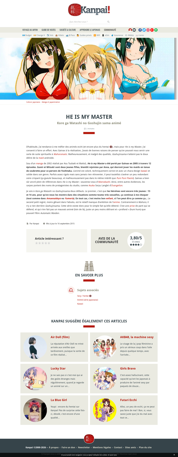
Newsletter (84, 447)
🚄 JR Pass (70, 35)
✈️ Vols (50, 35)
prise (132, 205)
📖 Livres (140, 35)
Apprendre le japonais (90, 29)
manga (39, 163)
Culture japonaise (33, 102)
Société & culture (68, 29)
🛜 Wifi (97, 35)
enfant (109, 198)
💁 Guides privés (84, 35)
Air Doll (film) (60, 337)
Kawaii (80, 303)
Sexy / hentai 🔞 (84, 295)
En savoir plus (112, 455)
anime (116, 202)
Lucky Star (58, 368)
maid (41, 157)
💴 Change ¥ (39, 35)
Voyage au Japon (30, 29)
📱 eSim (105, 35)
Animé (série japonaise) (87, 299)
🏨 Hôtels (59, 35)
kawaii (144, 170)
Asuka (92, 185)
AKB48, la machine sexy (137, 337)
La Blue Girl (59, 400)
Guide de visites (49, 29)
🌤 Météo (129, 35)
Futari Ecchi (128, 400)
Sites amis (130, 447)
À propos (54, 447)
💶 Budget (27, 35)
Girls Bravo (128, 368)
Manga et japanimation (51, 102)
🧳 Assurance (117, 35)
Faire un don (68, 447)
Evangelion (116, 185)
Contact (118, 447)
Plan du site (145, 447)
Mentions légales (102, 447)
